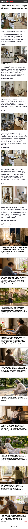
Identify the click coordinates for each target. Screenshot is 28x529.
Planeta (7, 2)
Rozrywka (25, 493)
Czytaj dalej (14, 526)
